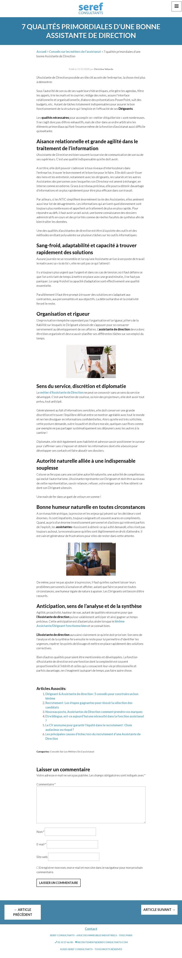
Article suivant (159, 910)
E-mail (41, 844)
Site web (42, 857)
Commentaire (46, 784)
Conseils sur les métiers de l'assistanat (72, 751)
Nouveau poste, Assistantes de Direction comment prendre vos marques (94, 712)
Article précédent (22, 912)
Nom (40, 831)
